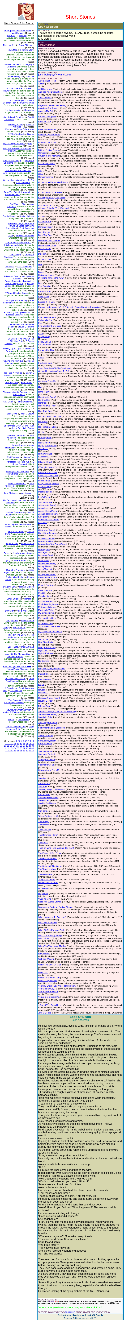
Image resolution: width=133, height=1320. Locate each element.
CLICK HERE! (68, 1223)
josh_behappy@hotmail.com (52, 71)
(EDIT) (43, 24)
